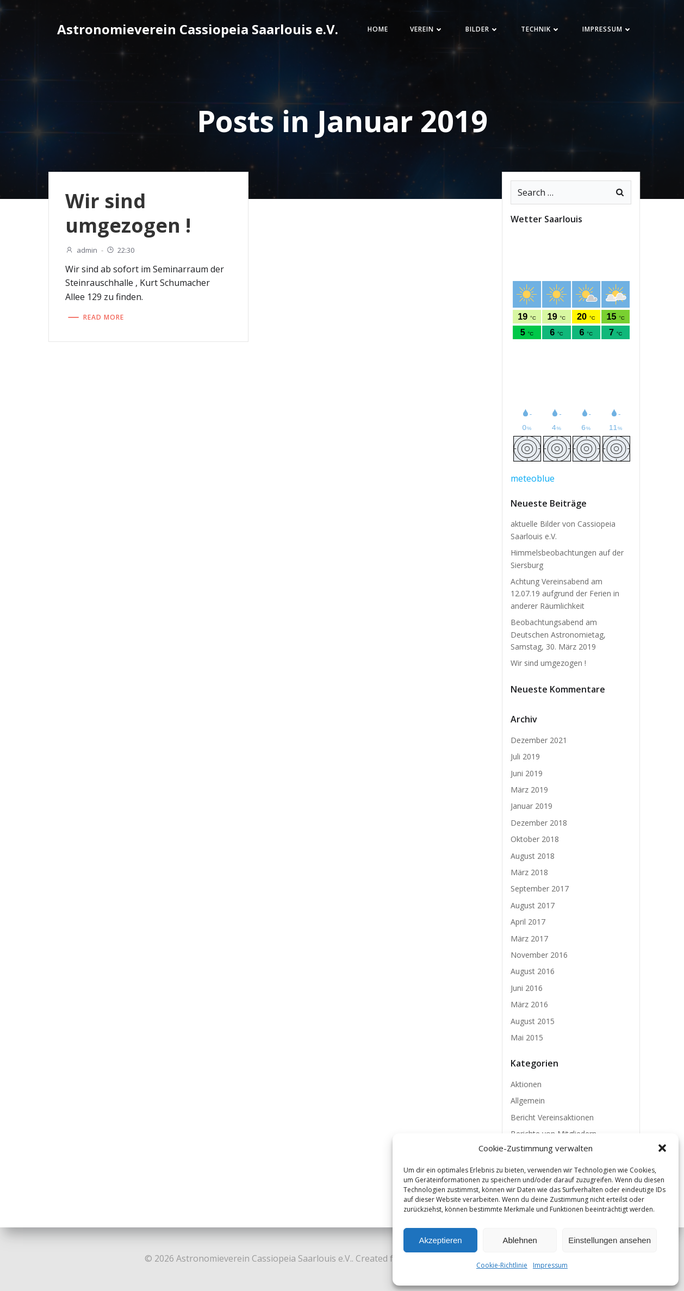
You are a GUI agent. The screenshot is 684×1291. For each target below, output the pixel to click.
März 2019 (529, 789)
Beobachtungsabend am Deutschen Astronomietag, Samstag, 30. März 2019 (558, 634)
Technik (541, 29)
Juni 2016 (527, 988)
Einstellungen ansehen (609, 1240)
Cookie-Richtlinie (501, 1265)
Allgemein (528, 1100)
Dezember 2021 (539, 740)
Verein (427, 29)
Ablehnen (519, 1240)
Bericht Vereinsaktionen (552, 1117)
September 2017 (540, 888)
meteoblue (533, 478)
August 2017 (533, 905)
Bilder (482, 29)
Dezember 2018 (539, 823)
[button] (662, 1148)
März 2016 (529, 1004)
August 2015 (533, 1021)
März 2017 (529, 938)
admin (81, 250)
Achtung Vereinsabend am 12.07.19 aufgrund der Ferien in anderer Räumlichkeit (565, 593)
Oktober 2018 (535, 839)
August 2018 (533, 856)
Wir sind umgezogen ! (548, 663)
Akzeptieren (440, 1240)
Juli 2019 (525, 756)
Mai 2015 (527, 1037)
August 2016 (533, 971)
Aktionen (526, 1084)
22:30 (120, 250)
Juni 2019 (527, 773)
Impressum (550, 1265)
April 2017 (528, 921)
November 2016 (539, 955)
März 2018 (529, 872)
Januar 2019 (531, 806)
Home (378, 29)
